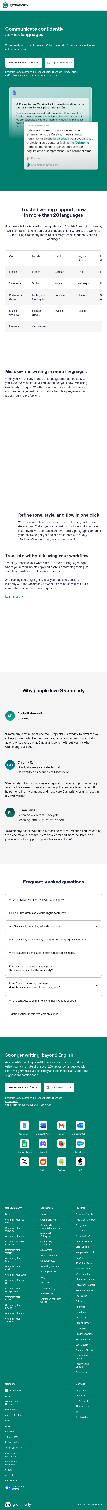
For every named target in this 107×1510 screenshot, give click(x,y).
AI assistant (46, 1250)
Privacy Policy (69, 72)
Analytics (80, 1306)
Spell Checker (83, 1344)
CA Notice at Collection (45, 75)
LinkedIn (82, 1417)
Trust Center (11, 1437)
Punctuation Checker (82, 1357)
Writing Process (48, 1271)
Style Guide (81, 1296)
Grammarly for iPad (15, 1313)
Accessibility (11, 1475)
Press (8, 1420)
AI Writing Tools (84, 1263)
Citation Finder (83, 1323)
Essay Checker (83, 1247)
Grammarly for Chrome (12, 1251)
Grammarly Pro (48, 1219)
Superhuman (13, 1390)
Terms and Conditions (47, 1098)
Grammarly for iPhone (12, 1307)
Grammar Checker (85, 1214)
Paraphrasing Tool (85, 1252)
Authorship (81, 1317)
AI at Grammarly (48, 1255)
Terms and (41, 72)
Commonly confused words (50, 1300)
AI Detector (82, 1230)
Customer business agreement (14, 1455)
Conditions (52, 72)
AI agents (81, 1225)
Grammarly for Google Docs (12, 1290)
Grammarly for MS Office (14, 1282)
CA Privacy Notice (43, 1104)
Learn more (14, 596)
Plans (43, 1214)
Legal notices (12, 1480)
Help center (82, 1390)
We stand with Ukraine (12, 1403)
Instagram (82, 1406)
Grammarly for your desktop (15, 1221)
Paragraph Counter (85, 1285)
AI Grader (81, 1328)
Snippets (80, 1301)
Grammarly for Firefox (12, 1268)
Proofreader (82, 1372)
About (8, 1396)
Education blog (47, 1288)
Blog (42, 1277)
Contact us (81, 1395)
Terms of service (13, 1448)
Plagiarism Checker (85, 1219)
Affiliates (9, 1426)
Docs (7, 1214)
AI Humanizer (83, 1236)
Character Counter (85, 1279)
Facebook (82, 1401)
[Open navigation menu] (101, 5)
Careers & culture (14, 1415)
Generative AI (47, 1260)
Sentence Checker (85, 1350)
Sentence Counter (85, 1290)
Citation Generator (85, 1241)
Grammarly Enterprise (46, 1235)
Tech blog (45, 1282)
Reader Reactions (84, 1334)
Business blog (47, 1293)
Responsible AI (12, 1409)
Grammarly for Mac (15, 1236)
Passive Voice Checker (82, 1365)
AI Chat (79, 1257)
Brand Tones (82, 1312)
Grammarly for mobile (12, 1298)
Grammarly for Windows (12, 1229)
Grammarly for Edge (15, 1274)
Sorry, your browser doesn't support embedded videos (53, 426)
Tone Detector (83, 1268)
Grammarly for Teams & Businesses (50, 1226)
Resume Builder (84, 1339)
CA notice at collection (11, 1463)
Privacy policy (12, 1442)
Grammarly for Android (12, 1320)
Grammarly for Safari (12, 1260)
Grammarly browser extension (15, 1243)
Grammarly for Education (47, 1243)
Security (9, 1469)
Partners (9, 1431)
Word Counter (83, 1274)
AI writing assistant (50, 1266)
